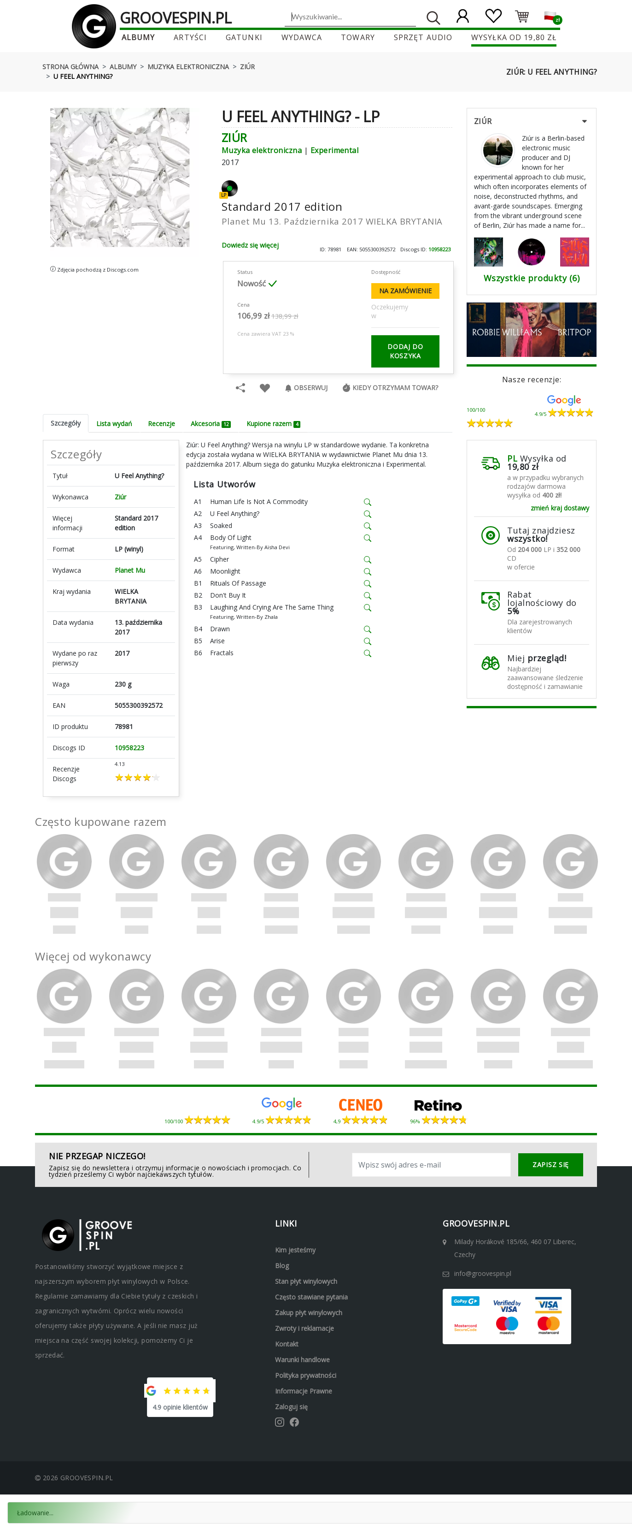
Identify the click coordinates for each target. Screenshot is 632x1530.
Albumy (139, 37)
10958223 (439, 249)
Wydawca (301, 37)
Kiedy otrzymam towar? (390, 387)
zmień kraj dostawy (560, 508)
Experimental (334, 150)
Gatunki (244, 37)
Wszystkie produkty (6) (532, 278)
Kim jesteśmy (295, 1249)
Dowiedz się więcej (250, 245)
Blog (282, 1265)
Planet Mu (130, 570)
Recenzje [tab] (161, 423)
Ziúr (247, 66)
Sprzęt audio (422, 37)
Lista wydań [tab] (114, 423)
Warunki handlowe (302, 1359)
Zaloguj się (291, 1406)
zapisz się (551, 1164)
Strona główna (70, 66)
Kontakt (286, 1344)
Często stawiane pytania (311, 1297)
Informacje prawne (303, 1391)
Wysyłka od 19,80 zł (513, 37)
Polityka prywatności (305, 1375)
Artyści (191, 37)
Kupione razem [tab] (273, 423)
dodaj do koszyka (405, 351)
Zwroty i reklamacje (304, 1328)
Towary (358, 37)
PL (512, 458)
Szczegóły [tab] (66, 423)
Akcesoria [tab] (211, 423)
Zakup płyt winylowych (308, 1312)
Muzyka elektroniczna (188, 66)
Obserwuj (306, 387)
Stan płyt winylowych (306, 1281)
